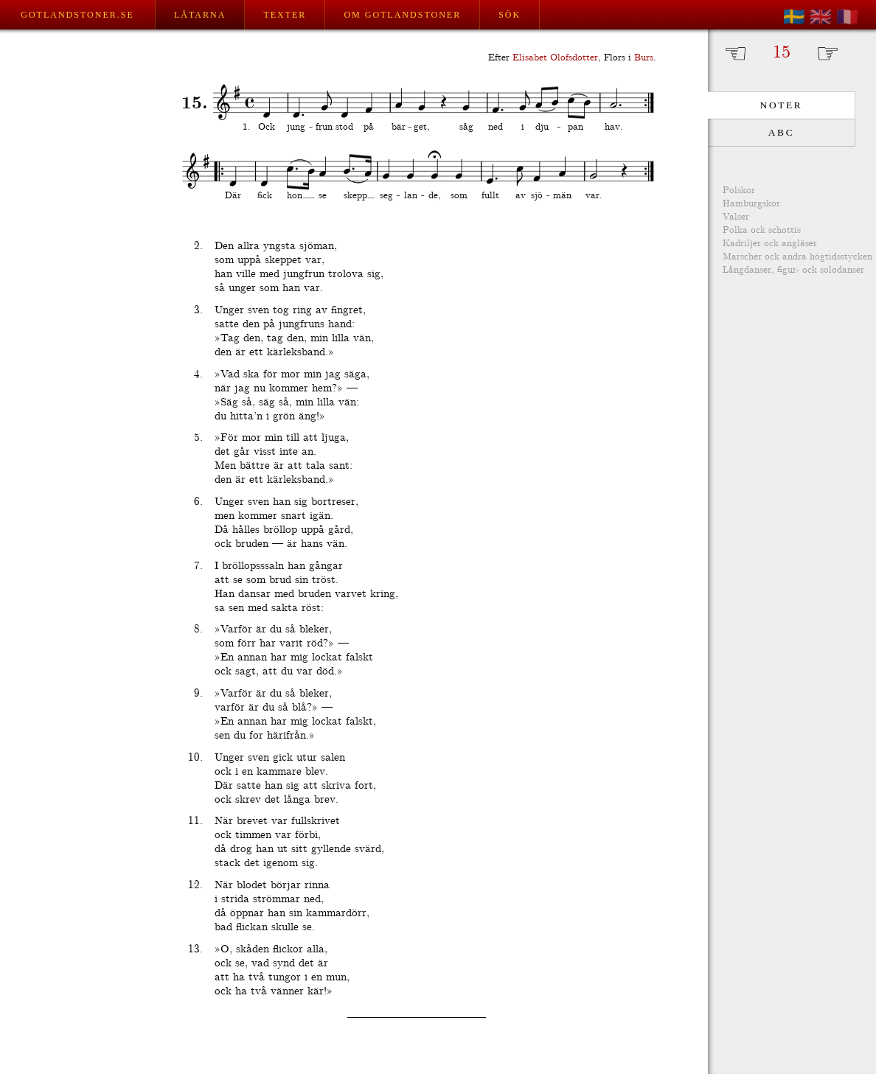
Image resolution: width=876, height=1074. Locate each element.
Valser (736, 217)
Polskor (739, 190)
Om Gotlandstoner (402, 15)
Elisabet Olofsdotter (555, 58)
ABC (781, 132)
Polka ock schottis (762, 230)
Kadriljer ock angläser (770, 243)
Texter (284, 15)
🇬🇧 (821, 17)
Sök (509, 15)
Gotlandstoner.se (77, 15)
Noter (781, 105)
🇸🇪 (794, 17)
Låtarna (200, 15)
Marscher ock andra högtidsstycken (797, 257)
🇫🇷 (847, 17)
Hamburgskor (751, 204)
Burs (643, 58)
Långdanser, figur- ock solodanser (793, 270)
